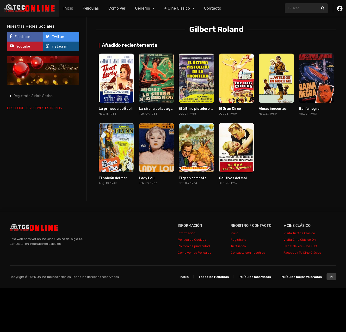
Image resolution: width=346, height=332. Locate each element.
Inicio (68, 8)
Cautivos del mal (233, 178)
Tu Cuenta (238, 246)
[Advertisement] (43, 187)
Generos (142, 8)
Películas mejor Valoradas (301, 277)
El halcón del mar (113, 178)
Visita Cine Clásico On (300, 239)
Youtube (20, 46)
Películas (91, 8)
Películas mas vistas (255, 277)
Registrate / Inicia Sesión (33, 96)
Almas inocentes (273, 109)
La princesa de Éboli (116, 109)
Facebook (20, 36)
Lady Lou (146, 178)
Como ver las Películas (194, 252)
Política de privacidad (194, 246)
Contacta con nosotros (248, 252)
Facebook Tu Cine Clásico (302, 252)
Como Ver (116, 8)
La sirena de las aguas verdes (164, 109)
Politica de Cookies (192, 239)
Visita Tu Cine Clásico (299, 233)
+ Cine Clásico (177, 8)
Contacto (212, 8)
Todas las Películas (213, 277)
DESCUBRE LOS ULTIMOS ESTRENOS (34, 108)
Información (187, 233)
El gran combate (192, 178)
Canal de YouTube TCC (300, 246)
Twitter (55, 36)
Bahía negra (309, 109)
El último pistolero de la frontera (207, 109)
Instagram (57, 46)
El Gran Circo (230, 109)
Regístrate (238, 239)
